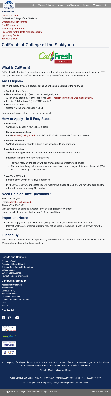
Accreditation (7, 288)
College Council (8, 270)
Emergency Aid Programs (14, 21)
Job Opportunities (9, 294)
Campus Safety (8, 291)
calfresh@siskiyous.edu (24, 135)
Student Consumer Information (15, 300)
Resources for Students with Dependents (22, 32)
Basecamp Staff (10, 38)
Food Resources (10, 25)
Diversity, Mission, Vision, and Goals (55, 370)
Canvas (86, 5)
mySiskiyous (73, 5)
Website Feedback (100, 391)
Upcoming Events (10, 35)
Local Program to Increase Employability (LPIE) (70, 97)
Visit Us (5, 306)
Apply (60, 5)
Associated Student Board (13, 264)
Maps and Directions (11, 297)
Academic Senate (9, 261)
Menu (97, 5)
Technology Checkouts (13, 28)
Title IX (5, 302)
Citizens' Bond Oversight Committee (17, 267)
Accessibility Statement (12, 285)
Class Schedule (46, 5)
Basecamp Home (10, 15)
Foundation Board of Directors (15, 276)
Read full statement (80, 365)
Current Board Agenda (11, 273)
